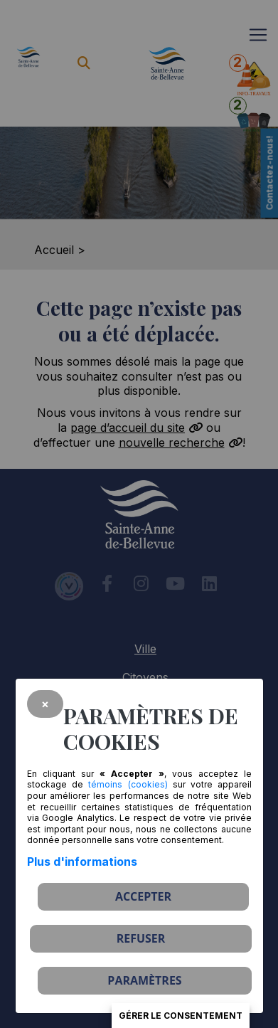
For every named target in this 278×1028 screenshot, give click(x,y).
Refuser (141, 938)
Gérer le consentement (180, 1015)
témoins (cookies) (127, 784)
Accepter (143, 896)
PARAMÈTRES (144, 980)
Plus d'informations (82, 861)
